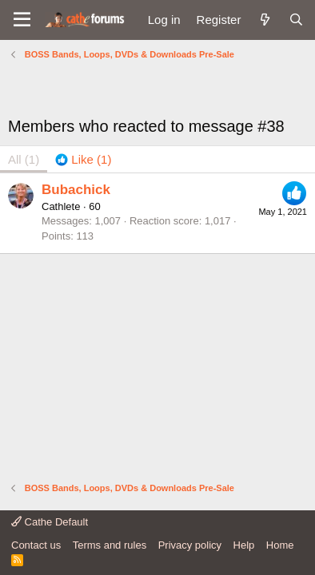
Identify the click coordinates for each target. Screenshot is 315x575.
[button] (22, 20)
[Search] (296, 19)
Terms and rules (109, 545)
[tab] (83, 159)
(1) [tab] (23, 159)
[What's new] (264, 19)
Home (280, 545)
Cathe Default (49, 522)
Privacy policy (189, 545)
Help (244, 545)
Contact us (36, 545)
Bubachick (76, 189)
